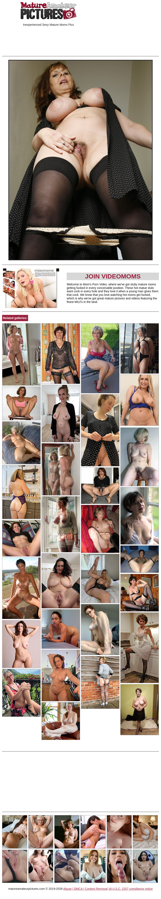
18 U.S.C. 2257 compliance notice (130, 888)
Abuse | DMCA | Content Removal (85, 888)
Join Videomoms (113, 276)
